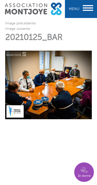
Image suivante (17, 29)
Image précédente (20, 23)
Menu (81, 9)
